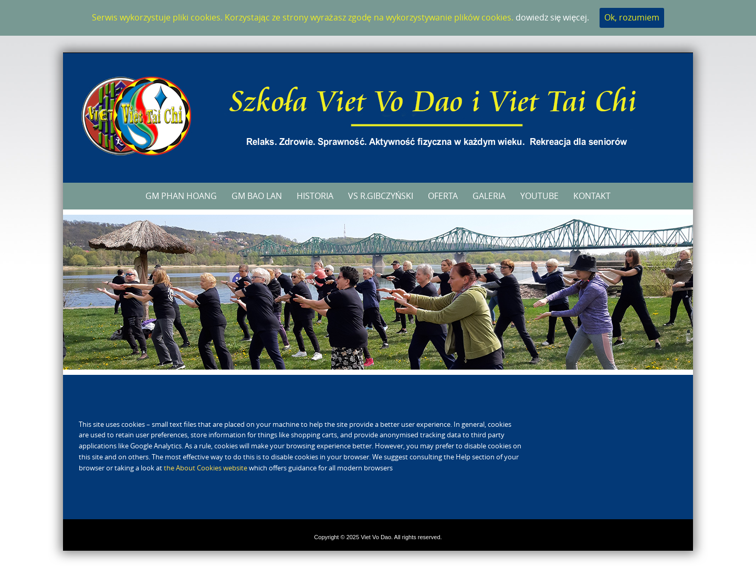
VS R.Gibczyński (381, 196)
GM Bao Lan (257, 196)
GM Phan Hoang (181, 196)
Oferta (443, 196)
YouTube (539, 196)
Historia (315, 196)
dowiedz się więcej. (553, 17)
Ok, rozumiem (631, 17)
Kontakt (592, 196)
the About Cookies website (205, 467)
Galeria (489, 196)
